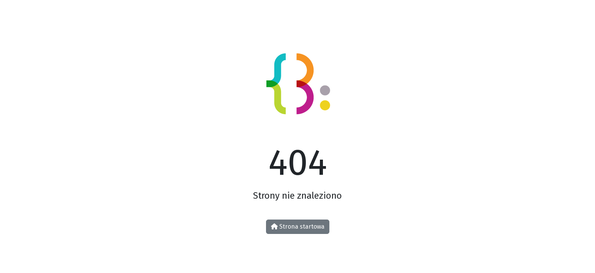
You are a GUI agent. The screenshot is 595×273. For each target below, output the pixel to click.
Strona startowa (297, 226)
